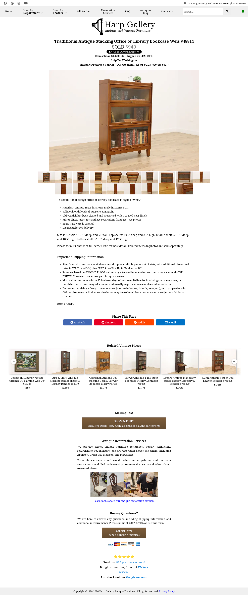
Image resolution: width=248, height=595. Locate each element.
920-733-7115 (239, 3)
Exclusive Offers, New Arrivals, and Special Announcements (124, 423)
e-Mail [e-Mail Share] (170, 322)
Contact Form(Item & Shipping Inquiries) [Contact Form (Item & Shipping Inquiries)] (124, 532)
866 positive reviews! (130, 562)
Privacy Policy (167, 591)
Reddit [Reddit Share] (139, 322)
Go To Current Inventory (124, 51)
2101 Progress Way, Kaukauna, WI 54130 (207, 3)
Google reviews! (137, 577)
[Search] (203, 11)
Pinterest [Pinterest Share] (109, 322)
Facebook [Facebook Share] (77, 322)
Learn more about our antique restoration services (124, 500)
